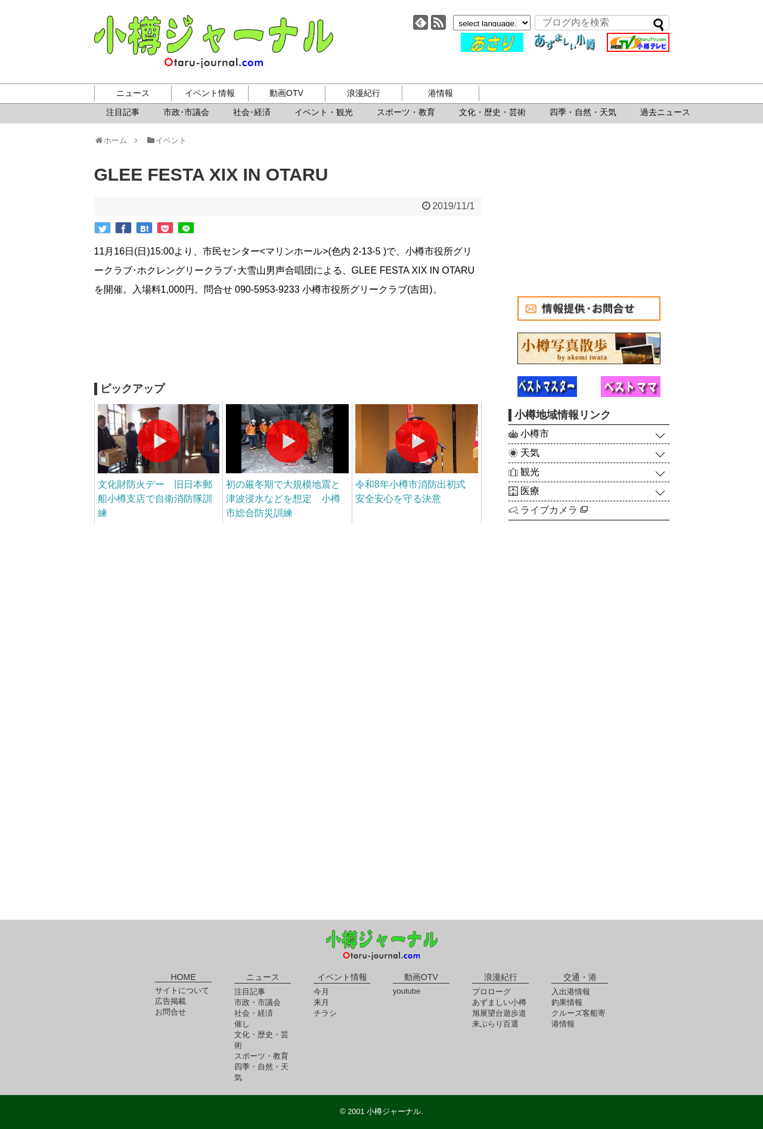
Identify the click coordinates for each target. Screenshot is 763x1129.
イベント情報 (210, 93)
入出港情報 (570, 991)
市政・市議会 (257, 1002)
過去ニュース (665, 112)
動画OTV (286, 93)
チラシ (325, 1013)
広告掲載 (170, 1001)
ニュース (133, 93)
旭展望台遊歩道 (499, 1013)
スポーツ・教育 (406, 112)
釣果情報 (566, 1002)
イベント (166, 140)
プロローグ (491, 991)
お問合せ (170, 1011)
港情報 (440, 93)
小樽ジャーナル (213, 42)
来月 (321, 1002)
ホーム (114, 140)
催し (242, 1023)
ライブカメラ (554, 510)
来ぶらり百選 (495, 1023)
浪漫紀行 (363, 93)
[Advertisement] (288, 341)
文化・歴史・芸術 (492, 112)
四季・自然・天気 (583, 112)
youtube (406, 991)
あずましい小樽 (499, 1002)
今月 (321, 991)
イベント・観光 (323, 112)
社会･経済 (252, 112)
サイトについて (182, 990)
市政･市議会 (186, 112)
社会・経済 (253, 1013)
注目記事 (122, 112)
